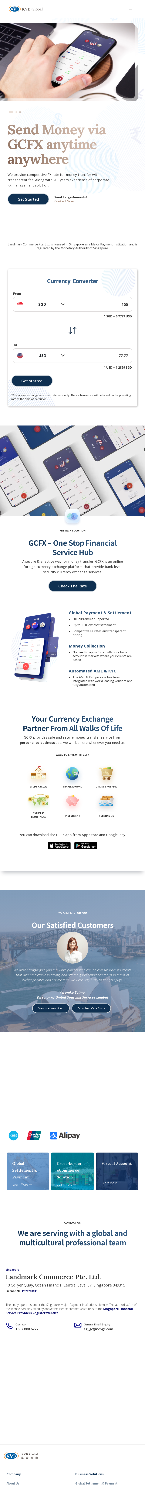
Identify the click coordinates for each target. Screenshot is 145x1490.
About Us (13, 1483)
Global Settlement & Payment (96, 1483)
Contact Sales (64, 201)
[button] (130, 9)
